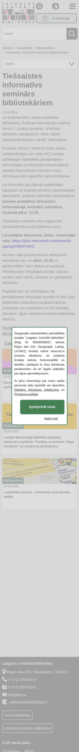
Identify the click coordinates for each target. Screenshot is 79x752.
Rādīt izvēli (51, 418)
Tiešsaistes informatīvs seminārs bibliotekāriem (37, 52)
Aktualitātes (24, 48)
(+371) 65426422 (22, 680)
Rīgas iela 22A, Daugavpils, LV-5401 (37, 672)
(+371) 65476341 (22, 687)
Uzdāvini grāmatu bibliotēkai (27, 728)
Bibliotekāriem (45, 48)
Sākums (7, 48)
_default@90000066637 (28, 702)
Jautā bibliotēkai (17, 715)
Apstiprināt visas (42, 407)
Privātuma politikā (26, 394)
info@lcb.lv (17, 695)
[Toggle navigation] (72, 6)
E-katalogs (56, 18)
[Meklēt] (38, 34)
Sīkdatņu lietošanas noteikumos (36, 389)
